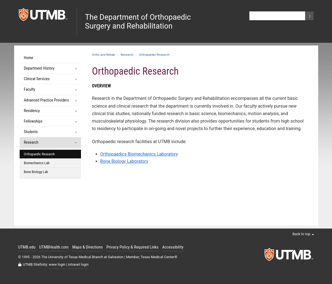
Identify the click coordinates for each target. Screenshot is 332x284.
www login (57, 264)
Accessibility (173, 247)
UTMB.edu (27, 247)
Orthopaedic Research (154, 55)
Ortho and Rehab (103, 55)
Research (127, 55)
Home (28, 57)
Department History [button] (50, 68)
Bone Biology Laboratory (124, 161)
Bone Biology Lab (36, 172)
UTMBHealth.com (54, 247)
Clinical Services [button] (50, 79)
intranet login (78, 264)
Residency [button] (50, 110)
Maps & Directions (87, 247)
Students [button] (50, 132)
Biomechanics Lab (36, 163)
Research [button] (50, 142)
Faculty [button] (50, 89)
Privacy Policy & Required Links (132, 247)
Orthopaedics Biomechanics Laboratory (139, 154)
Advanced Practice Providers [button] (50, 100)
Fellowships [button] (50, 121)
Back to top (303, 234)
